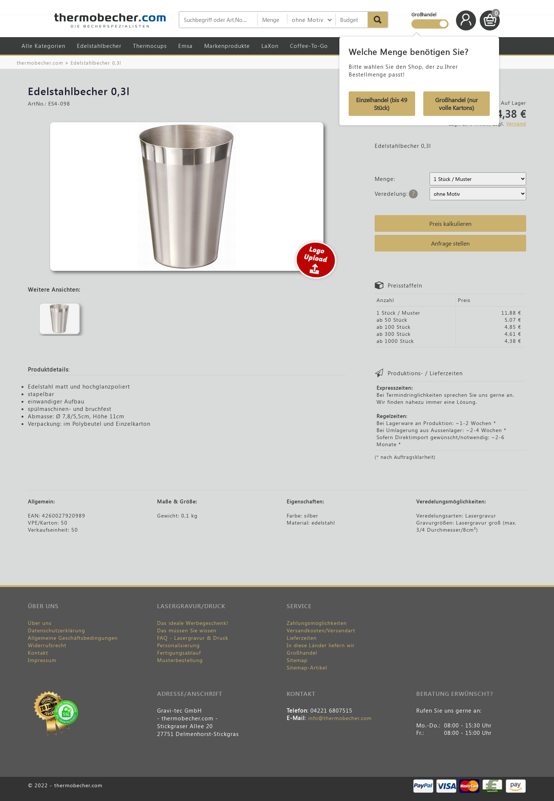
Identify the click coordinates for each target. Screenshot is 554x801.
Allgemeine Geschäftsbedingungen (73, 637)
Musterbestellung (180, 660)
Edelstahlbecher (99, 45)
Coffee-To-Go (309, 45)
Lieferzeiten (302, 637)
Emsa (185, 45)
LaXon (269, 45)
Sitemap (297, 660)
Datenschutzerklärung (56, 630)
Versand (516, 123)
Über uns (40, 622)
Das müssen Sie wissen (186, 630)
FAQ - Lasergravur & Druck (192, 637)
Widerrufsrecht (47, 645)
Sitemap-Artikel (307, 667)
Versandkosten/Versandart (321, 630)
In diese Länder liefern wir (321, 645)
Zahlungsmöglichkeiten (317, 622)
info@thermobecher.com (340, 717)
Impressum (42, 660)
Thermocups (150, 45)
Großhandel (302, 652)
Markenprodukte (227, 45)
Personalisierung (178, 645)
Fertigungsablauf (179, 652)
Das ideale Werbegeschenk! (192, 622)
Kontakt (38, 652)
